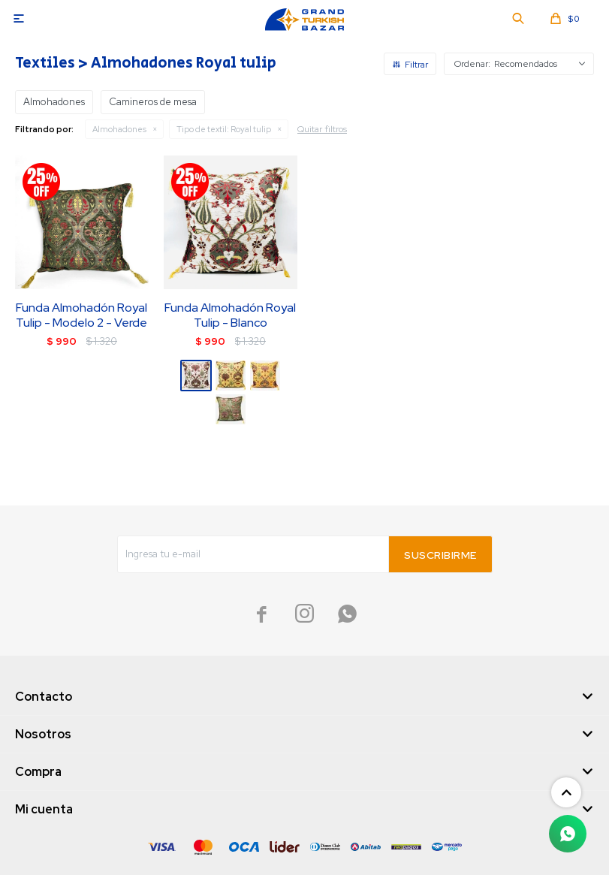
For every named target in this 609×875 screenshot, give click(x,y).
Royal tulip (223, 129)
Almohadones (119, 129)
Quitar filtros (322, 129)
